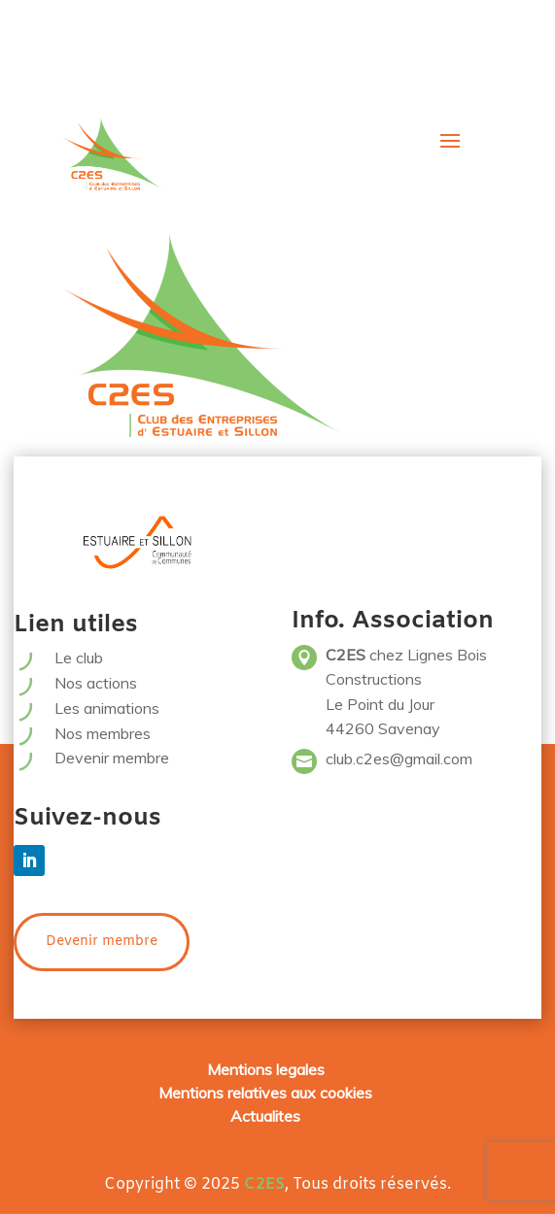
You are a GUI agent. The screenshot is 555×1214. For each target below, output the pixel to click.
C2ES (264, 1184)
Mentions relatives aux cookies (265, 1092)
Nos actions (95, 682)
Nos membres (102, 733)
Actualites (265, 1116)
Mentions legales (266, 1069)
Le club (78, 657)
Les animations (106, 708)
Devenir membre (111, 757)
